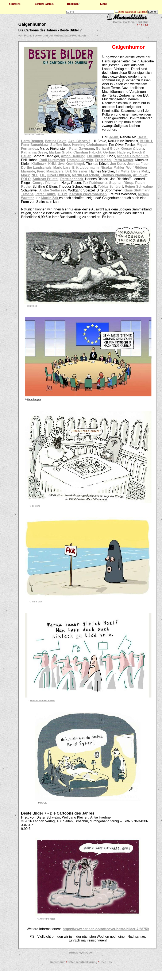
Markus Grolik (60, 152)
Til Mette (123, 171)
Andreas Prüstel (45, 179)
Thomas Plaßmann (116, 175)
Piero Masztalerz (50, 171)
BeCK (142, 137)
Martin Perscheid (85, 175)
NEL (35, 175)
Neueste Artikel (44, 3)
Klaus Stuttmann (137, 190)
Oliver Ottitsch (58, 175)
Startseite (14, 3)
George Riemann (45, 183)
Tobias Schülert (110, 186)
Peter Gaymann (81, 148)
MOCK (43, 803)
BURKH (146, 141)
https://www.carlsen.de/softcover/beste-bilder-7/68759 (106, 929)
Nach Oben (86, 952)
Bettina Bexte (55, 141)
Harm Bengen (32, 141)
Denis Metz (140, 171)
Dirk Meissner (76, 171)
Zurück (73, 952)
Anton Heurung (73, 156)
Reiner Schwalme (139, 186)
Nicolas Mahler (112, 167)
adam (113, 137)
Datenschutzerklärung (82, 962)
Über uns (106, 962)
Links (103, 3)
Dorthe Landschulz (36, 167)
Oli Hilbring (96, 156)
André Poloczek (47, 919)
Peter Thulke (45, 194)
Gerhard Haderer (116, 152)
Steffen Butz (60, 145)
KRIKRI (33, 306)
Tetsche (27, 194)
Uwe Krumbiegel (71, 164)
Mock (25, 175)
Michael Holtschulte (132, 156)
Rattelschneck (71, 179)
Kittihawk (38, 164)
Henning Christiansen (89, 145)
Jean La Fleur (138, 164)
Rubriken (74, 3)
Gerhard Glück (107, 148)
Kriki (52, 164)
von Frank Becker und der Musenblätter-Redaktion (52, 35)
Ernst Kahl (103, 160)
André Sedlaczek (52, 190)
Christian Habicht (87, 152)
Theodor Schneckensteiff (42, 700)
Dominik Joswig (80, 160)
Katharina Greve (34, 152)
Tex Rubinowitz (95, 183)
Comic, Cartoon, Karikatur (130, 22)
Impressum (57, 962)
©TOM (63, 194)
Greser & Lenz (132, 148)
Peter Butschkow (35, 145)
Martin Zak (50, 198)
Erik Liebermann (85, 167)
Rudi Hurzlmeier (52, 160)
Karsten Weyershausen (88, 194)
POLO (26, 179)
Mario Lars (61, 167)
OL (42, 175)
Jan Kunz (117, 164)
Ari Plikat (140, 175)
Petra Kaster (123, 160)
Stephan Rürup (121, 183)
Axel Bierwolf (79, 141)
